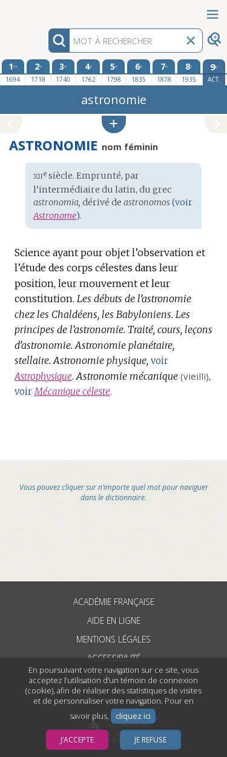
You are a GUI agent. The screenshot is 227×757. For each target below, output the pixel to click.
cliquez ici (133, 716)
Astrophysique (43, 376)
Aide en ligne (113, 620)
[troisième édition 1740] (63, 72)
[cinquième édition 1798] (113, 72)
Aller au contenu (47, 10)
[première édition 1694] (13, 72)
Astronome (54, 215)
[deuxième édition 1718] (38, 72)
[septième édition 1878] (164, 72)
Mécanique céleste (72, 391)
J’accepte (77, 740)
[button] (114, 124)
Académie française (113, 601)
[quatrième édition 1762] (88, 72)
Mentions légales (113, 639)
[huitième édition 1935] (188, 72)
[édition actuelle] (214, 72)
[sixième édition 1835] (138, 72)
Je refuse (150, 740)
